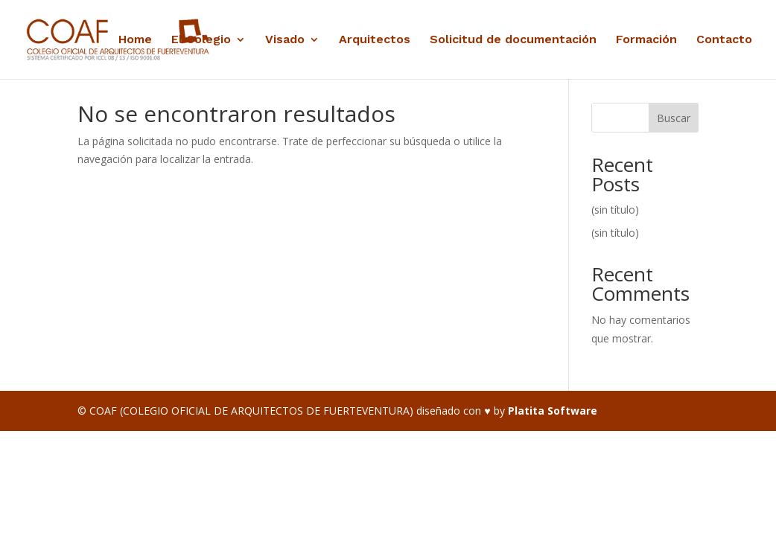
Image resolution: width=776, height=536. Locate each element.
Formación (646, 40)
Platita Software (552, 410)
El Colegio (201, 40)
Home (135, 40)
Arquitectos (374, 40)
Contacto (724, 40)
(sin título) (615, 209)
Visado (285, 40)
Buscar (673, 118)
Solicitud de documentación (513, 40)
